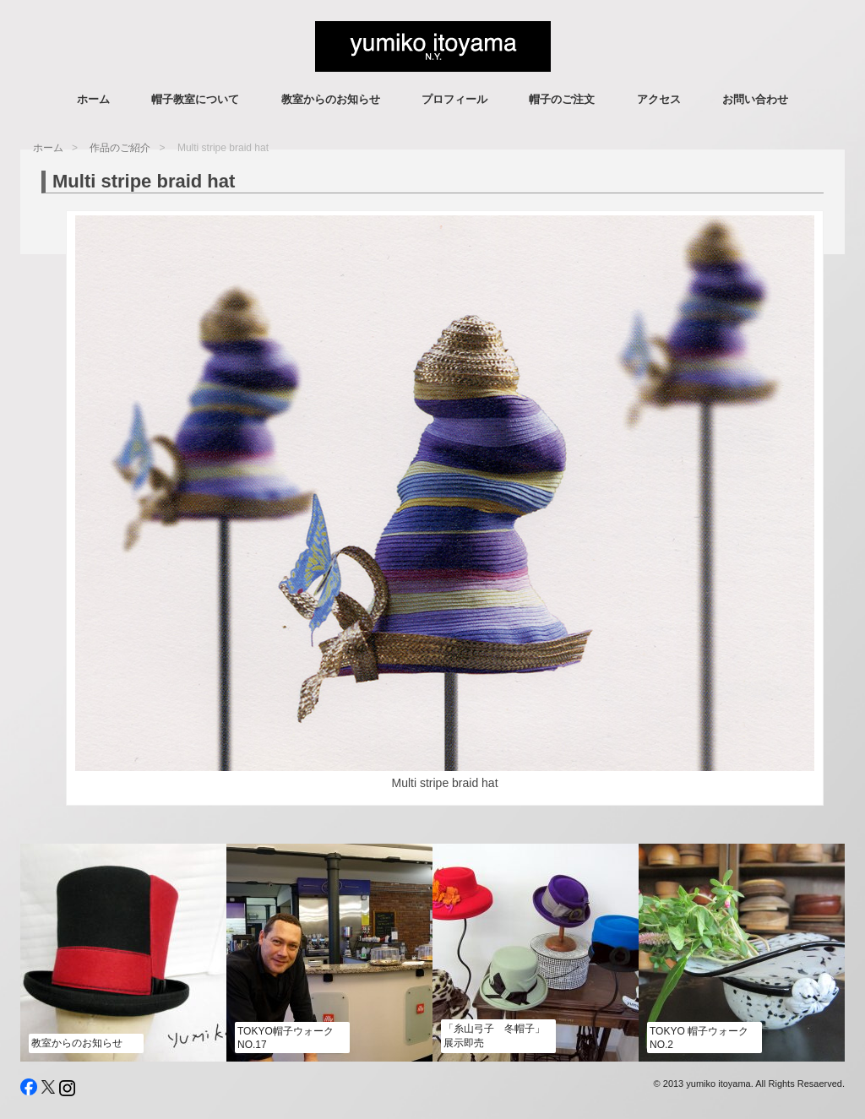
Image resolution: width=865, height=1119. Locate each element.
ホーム (93, 99)
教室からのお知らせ (330, 99)
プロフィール (454, 99)
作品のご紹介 (120, 148)
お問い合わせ (755, 99)
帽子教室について (195, 99)
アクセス (659, 99)
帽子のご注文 (562, 99)
